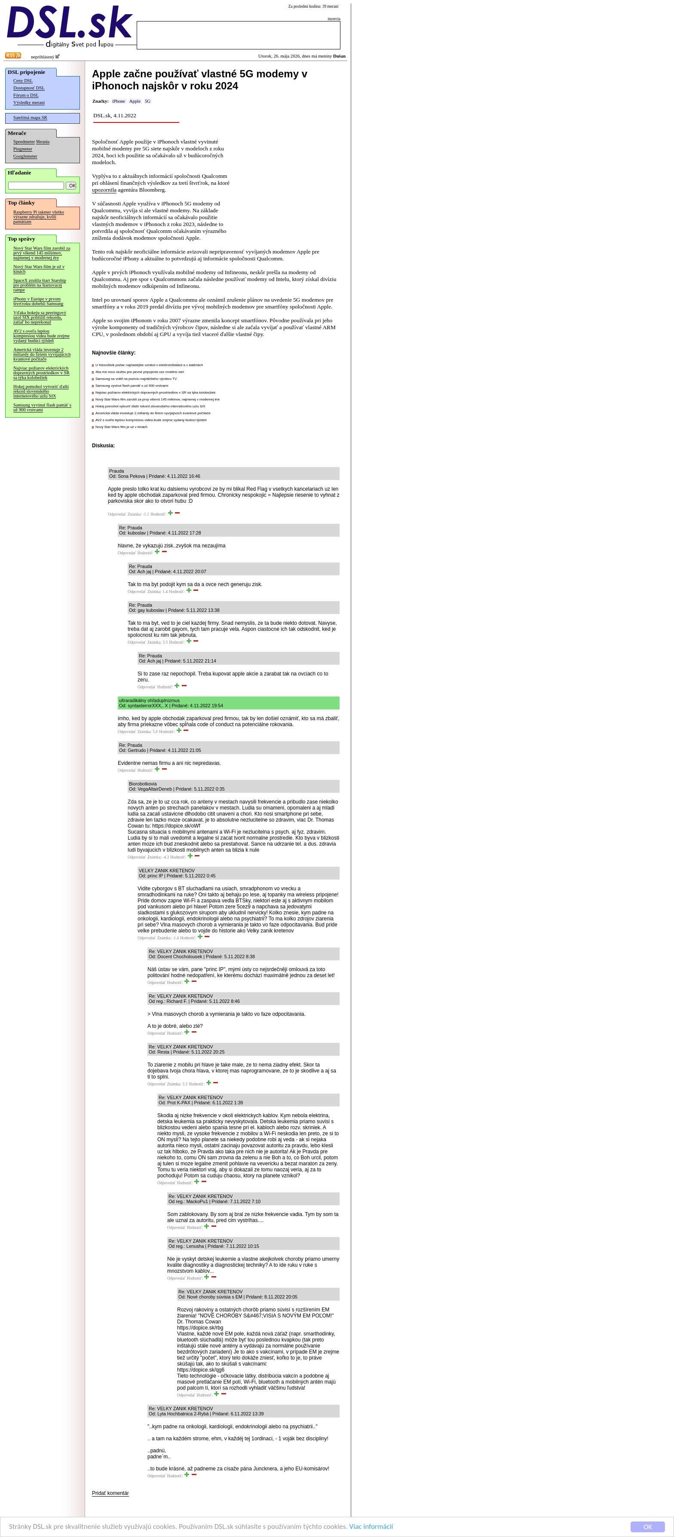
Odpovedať (117, 514)
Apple (135, 101)
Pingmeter (22, 149)
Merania (42, 142)
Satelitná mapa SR (30, 117)
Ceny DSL (23, 80)
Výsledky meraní (29, 102)
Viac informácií (371, 1527)
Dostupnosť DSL (29, 88)
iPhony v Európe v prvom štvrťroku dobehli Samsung (38, 301)
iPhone (118, 101)
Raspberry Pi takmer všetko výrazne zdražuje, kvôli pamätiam (38, 217)
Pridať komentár (110, 1493)
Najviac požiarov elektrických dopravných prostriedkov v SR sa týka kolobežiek (41, 373)
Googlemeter (25, 156)
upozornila (104, 189)
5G (147, 101)
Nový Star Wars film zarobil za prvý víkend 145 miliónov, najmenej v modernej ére (41, 253)
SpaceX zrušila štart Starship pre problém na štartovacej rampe (39, 285)
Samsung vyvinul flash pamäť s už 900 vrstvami (42, 407)
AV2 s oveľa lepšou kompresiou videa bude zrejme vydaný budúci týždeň (41, 336)
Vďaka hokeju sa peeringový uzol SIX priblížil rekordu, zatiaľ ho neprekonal (39, 317)
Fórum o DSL (26, 95)
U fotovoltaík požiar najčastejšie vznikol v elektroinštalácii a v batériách (149, 365)
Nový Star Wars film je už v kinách (38, 269)
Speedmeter (24, 141)
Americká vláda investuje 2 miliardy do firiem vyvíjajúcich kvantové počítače (41, 354)
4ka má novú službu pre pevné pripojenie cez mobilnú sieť (139, 372)
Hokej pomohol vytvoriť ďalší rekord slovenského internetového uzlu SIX (41, 391)
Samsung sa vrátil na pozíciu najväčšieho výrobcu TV (136, 379)
